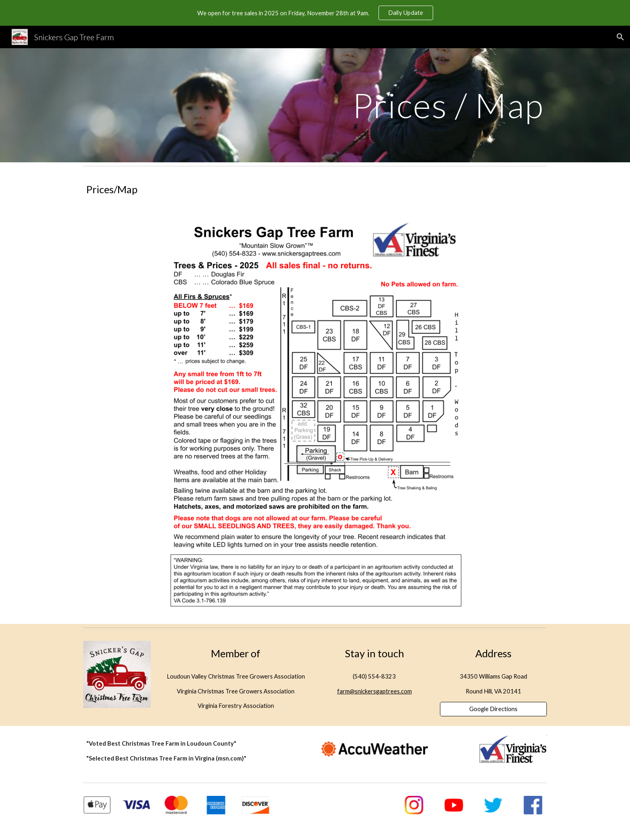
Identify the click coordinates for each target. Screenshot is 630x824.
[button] (620, 37)
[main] (315, 105)
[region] (315, 13)
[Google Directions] (493, 709)
